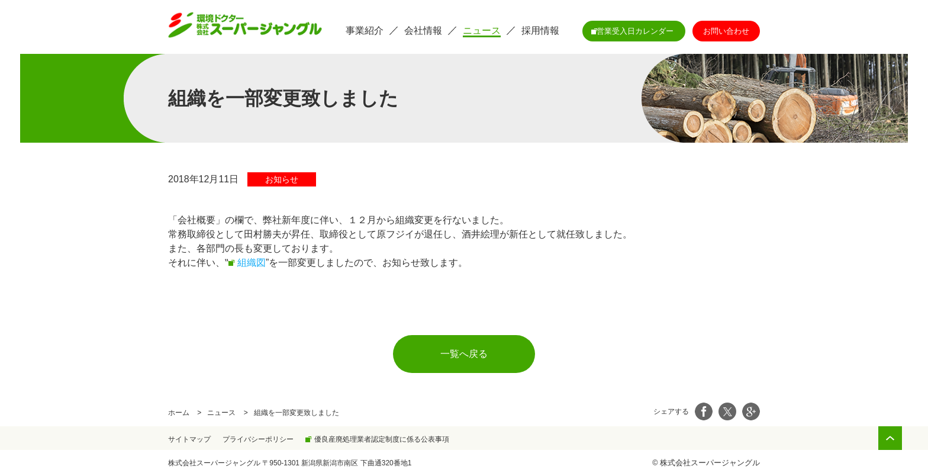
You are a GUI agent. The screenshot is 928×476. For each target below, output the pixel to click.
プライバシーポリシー (258, 439)
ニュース (221, 413)
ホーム (178, 413)
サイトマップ (189, 439)
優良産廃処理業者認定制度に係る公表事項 (381, 439)
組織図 (251, 263)
